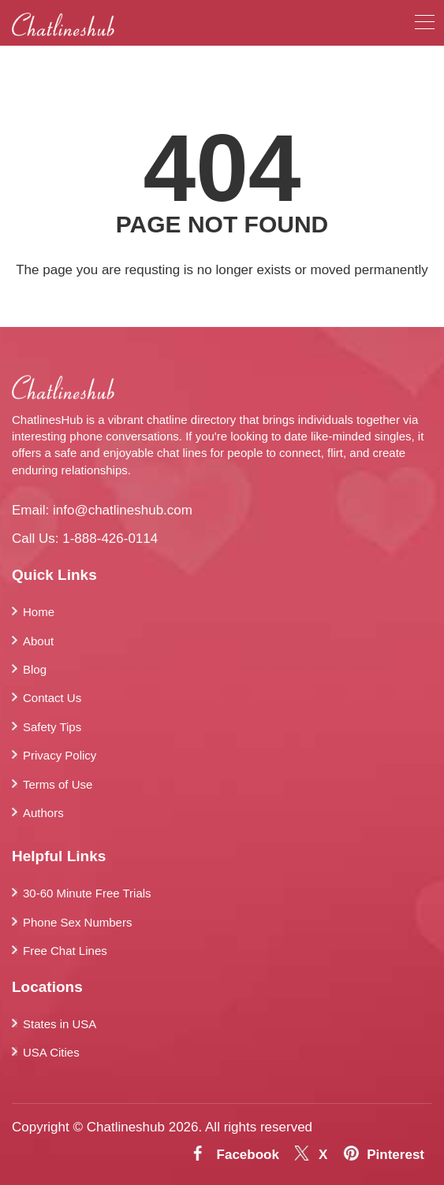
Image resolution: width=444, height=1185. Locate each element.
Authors (43, 812)
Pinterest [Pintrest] (395, 1154)
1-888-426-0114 (110, 538)
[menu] (425, 25)
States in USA (59, 1024)
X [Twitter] (323, 1154)
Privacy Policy (59, 755)
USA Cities (51, 1052)
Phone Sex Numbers (77, 922)
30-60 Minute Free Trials (87, 893)
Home (38, 612)
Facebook (248, 1154)
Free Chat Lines (65, 950)
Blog (35, 669)
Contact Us (52, 697)
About (38, 641)
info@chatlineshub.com (122, 510)
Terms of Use (57, 784)
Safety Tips (52, 727)
